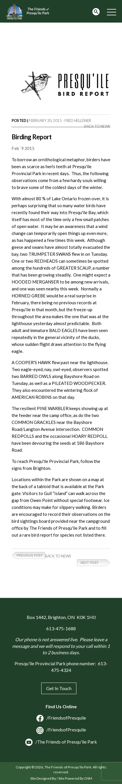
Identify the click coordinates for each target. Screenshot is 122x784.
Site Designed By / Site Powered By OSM (61, 778)
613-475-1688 (61, 628)
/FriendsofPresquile (61, 717)
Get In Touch (58, 688)
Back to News (97, 126)
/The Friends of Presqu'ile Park (61, 741)
